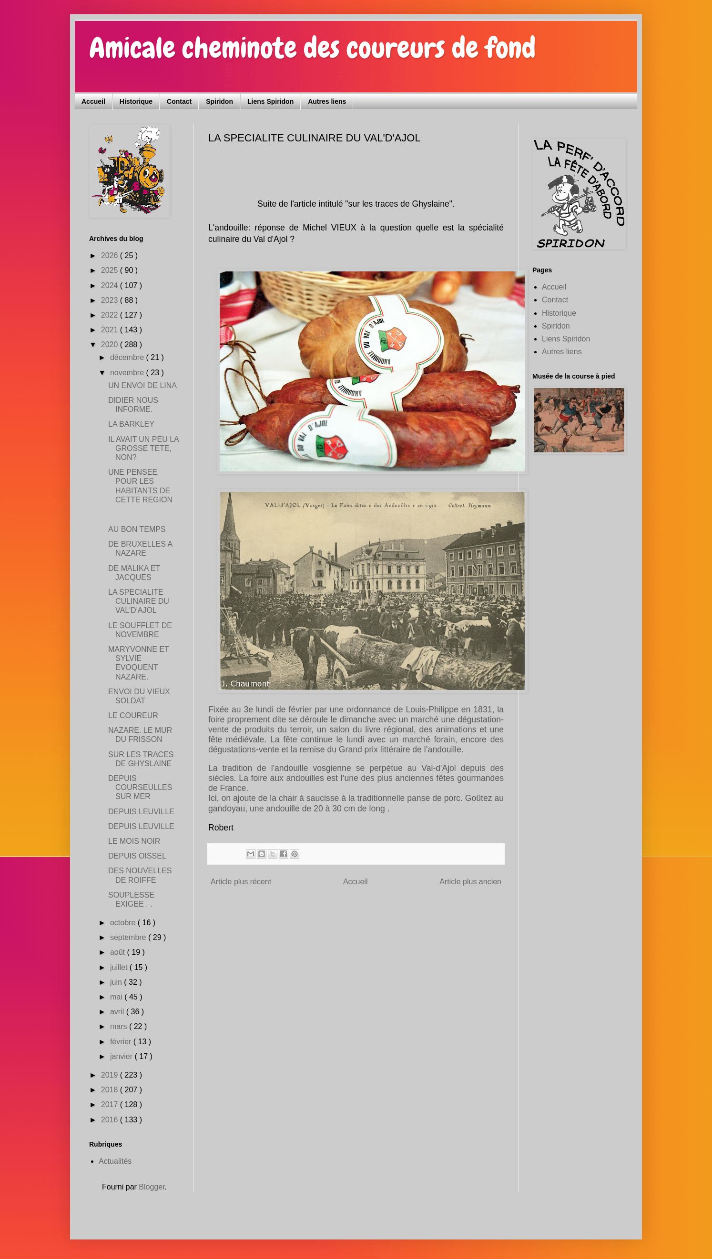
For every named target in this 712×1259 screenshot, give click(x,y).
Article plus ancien (470, 882)
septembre (129, 937)
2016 (110, 1120)
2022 (110, 315)
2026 (110, 255)
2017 (110, 1104)
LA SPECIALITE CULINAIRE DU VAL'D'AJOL (138, 601)
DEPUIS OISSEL (137, 856)
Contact (179, 101)
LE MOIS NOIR (134, 841)
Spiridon (219, 101)
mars (119, 1026)
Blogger (151, 1187)
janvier (122, 1056)
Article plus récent (241, 882)
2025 (110, 270)
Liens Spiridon (270, 101)
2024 (110, 285)
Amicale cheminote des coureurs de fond (312, 48)
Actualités (115, 1161)
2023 (110, 300)
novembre (128, 373)
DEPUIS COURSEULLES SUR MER (140, 787)
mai (117, 997)
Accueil (93, 101)
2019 (110, 1075)
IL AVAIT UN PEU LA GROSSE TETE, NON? (143, 448)
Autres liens (327, 101)
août (118, 952)
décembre (128, 357)
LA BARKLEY (131, 424)
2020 (110, 344)
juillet (120, 967)
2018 (110, 1090)
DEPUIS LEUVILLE (141, 812)
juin (117, 982)
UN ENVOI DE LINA (142, 385)
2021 (110, 330)
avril (118, 1012)
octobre (124, 923)
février (121, 1042)
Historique (136, 101)
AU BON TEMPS (137, 529)
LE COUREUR (133, 715)
